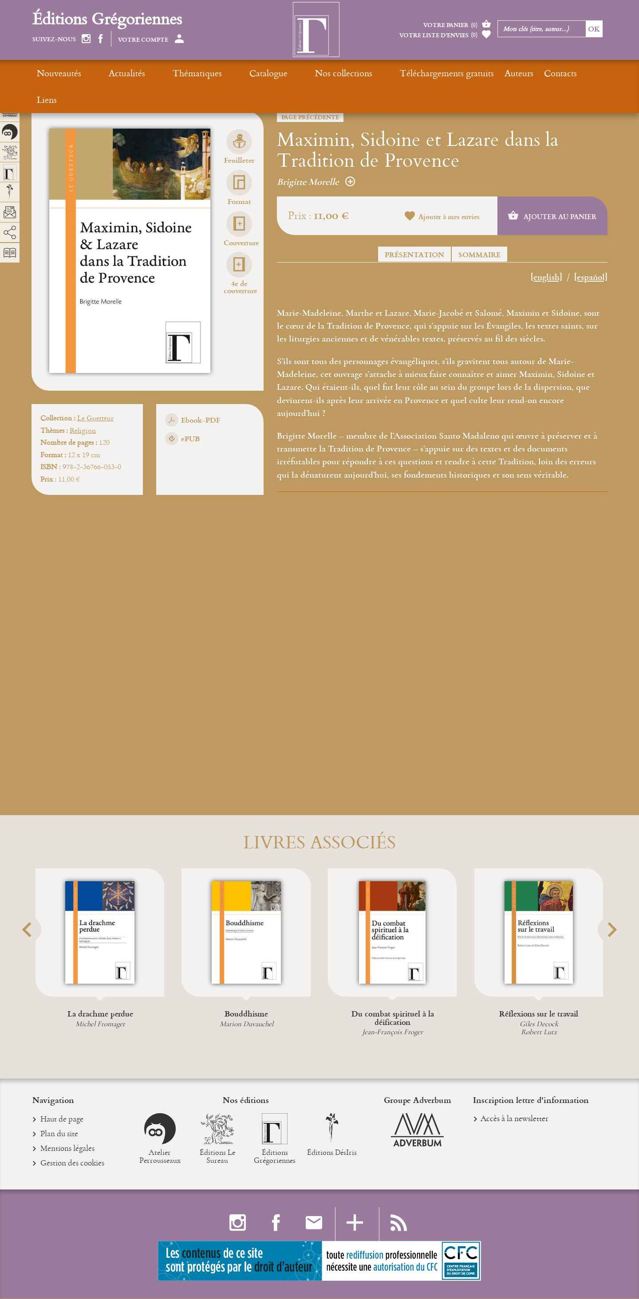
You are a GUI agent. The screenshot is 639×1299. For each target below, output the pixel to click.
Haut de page (62, 1120)
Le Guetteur (95, 417)
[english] (546, 277)
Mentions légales (68, 1149)
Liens (513, 73)
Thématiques (163, 73)
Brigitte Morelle (316, 182)
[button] (43, 951)
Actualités (110, 73)
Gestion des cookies (72, 1164)
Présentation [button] (414, 254)
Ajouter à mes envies (442, 217)
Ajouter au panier (552, 216)
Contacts (476, 73)
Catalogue (218, 73)
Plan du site (59, 1134)
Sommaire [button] (479, 254)
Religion (83, 430)
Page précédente (310, 117)
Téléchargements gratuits (363, 73)
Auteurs (434, 73)
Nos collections (276, 73)
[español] (590, 277)
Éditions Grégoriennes (107, 18)
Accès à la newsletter (514, 1119)
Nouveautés (59, 73)
